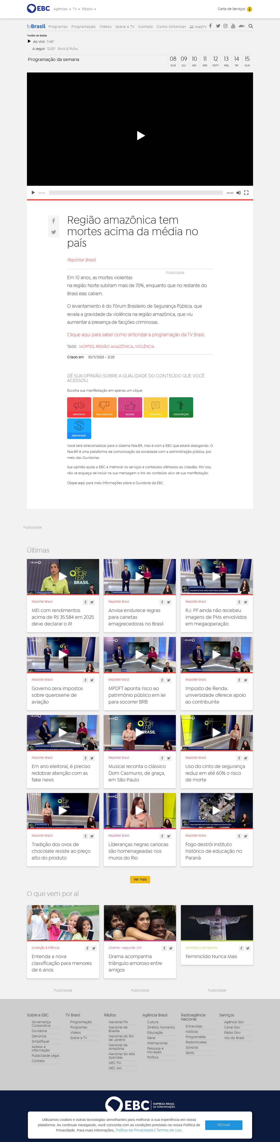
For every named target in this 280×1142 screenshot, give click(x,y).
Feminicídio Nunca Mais (211, 956)
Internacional (157, 1043)
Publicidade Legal (45, 1056)
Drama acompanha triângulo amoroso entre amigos (135, 963)
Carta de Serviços (231, 9)
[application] (140, 135)
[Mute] (238, 192)
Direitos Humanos (161, 1027)
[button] (140, 135)
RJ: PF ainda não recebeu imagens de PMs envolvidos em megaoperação (216, 617)
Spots (190, 1053)
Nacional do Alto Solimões (122, 1055)
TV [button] (76, 9)
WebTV (201, 27)
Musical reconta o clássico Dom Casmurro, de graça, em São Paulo (137, 773)
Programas (58, 27)
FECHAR (223, 1125)
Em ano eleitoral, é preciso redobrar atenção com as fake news (61, 773)
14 (236, 59)
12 (215, 59)
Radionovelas (196, 1042)
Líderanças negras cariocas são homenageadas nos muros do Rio (138, 851)
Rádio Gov (232, 1032)
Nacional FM (118, 1022)
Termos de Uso (168, 1130)
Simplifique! (40, 1041)
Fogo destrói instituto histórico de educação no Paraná (213, 851)
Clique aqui (76, 483)
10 (194, 59)
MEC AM (115, 1068)
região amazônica (114, 347)
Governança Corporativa (41, 1024)
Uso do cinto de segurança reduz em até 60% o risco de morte (215, 773)
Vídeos (106, 27)
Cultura (153, 1022)
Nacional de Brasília (118, 1029)
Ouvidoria (39, 1031)
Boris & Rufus (68, 49)
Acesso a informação (41, 1048)
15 (247, 59)
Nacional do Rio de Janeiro (121, 1038)
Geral (151, 1038)
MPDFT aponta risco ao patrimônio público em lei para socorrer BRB (137, 695)
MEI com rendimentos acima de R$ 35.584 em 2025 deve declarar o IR (63, 617)
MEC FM (115, 1063)
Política (153, 1057)
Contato (145, 27)
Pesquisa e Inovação (155, 1050)
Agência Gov (234, 1022)
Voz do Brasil (234, 1038)
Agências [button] (62, 9)
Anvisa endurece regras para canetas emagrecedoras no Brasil (136, 617)
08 (173, 59)
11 (205, 59)
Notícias (192, 1032)
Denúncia (39, 1036)
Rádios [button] (89, 9)
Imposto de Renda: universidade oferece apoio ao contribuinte (215, 695)
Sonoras (192, 1047)
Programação (83, 27)
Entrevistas (194, 1026)
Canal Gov (232, 1027)
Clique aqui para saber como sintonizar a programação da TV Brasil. (136, 335)
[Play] (33, 192)
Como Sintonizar (171, 27)
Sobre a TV (125, 27)
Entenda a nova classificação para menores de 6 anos (62, 963)
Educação (155, 1032)
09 (184, 59)
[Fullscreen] (246, 192)
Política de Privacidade (134, 1130)
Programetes (196, 1037)
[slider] (136, 193)
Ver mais (140, 879)
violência (144, 347)
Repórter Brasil (81, 260)
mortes (86, 347)
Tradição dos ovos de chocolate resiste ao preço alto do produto (61, 851)
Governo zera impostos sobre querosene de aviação (57, 695)
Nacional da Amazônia (118, 1047)
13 (226, 59)
